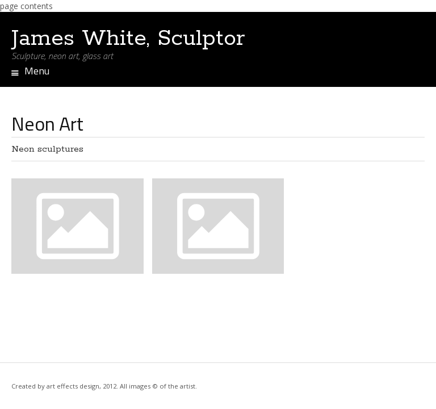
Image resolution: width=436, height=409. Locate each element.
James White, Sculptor (128, 38)
